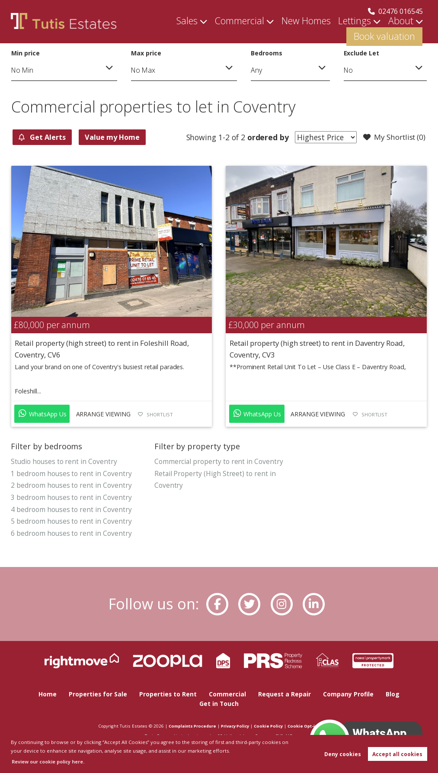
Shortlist (160, 415)
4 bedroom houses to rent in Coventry (71, 510)
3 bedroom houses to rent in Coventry (71, 498)
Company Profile (349, 695)
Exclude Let (361, 53)
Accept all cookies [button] (397, 754)
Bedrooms (266, 53)
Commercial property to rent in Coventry (219, 462)
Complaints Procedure (187, 726)
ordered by (263, 137)
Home (46, 695)
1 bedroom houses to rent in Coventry (71, 474)
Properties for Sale (97, 695)
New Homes (255, 30)
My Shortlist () (392, 137)
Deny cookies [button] (342, 754)
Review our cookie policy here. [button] (51, 761)
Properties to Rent (168, 695)
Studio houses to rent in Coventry (64, 462)
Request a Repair (285, 695)
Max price (146, 53)
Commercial (199, 30)
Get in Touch (219, 704)
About (335, 30)
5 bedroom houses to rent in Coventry (71, 522)
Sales (155, 30)
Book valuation (391, 30)
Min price (25, 53)
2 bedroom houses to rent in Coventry (71, 486)
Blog (394, 695)
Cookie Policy (271, 726)
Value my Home (124, 137)
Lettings (295, 30)
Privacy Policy (234, 726)
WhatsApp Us (42, 414)
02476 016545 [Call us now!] (395, 11)
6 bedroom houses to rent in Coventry (71, 535)
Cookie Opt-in (307, 726)
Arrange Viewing (103, 414)
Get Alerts (45, 137)
